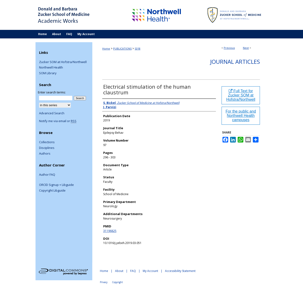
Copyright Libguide (52, 191)
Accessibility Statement (180, 271)
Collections (47, 142)
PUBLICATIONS (122, 48)
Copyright (117, 282)
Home (106, 48)
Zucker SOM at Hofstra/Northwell (63, 62)
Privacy (103, 282)
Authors (44, 154)
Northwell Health (51, 67)
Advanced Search (51, 113)
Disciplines (46, 148)
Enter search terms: (52, 92)
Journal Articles (235, 61)
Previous (229, 48)
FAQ (133, 271)
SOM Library (48, 73)
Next (246, 48)
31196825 (109, 231)
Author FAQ (47, 175)
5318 (137, 48)
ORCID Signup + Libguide (56, 185)
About (119, 271)
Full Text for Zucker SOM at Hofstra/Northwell (240, 95)
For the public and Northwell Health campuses (241, 115)
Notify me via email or (57, 121)
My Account (150, 271)
